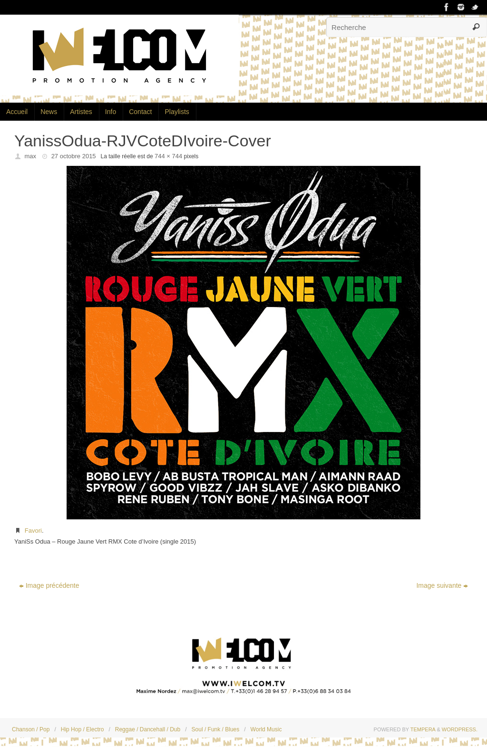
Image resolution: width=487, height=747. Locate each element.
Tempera (423, 729)
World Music (266, 729)
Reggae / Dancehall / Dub (147, 729)
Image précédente (49, 585)
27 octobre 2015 (73, 156)
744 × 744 (168, 156)
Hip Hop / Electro (82, 729)
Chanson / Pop (30, 729)
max (31, 156)
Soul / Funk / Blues (216, 729)
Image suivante (442, 585)
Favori (33, 530)
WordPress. (459, 729)
